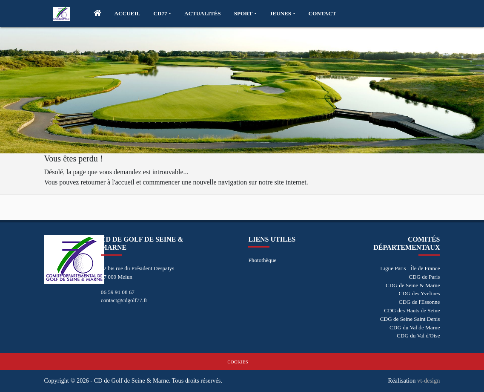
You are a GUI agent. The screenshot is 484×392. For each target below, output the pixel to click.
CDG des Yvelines (419, 293)
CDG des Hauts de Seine (412, 310)
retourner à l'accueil (107, 182)
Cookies (237, 361)
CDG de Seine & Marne (413, 285)
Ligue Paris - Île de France (410, 268)
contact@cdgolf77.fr (124, 300)
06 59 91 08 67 (118, 292)
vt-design (428, 380)
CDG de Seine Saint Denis (410, 319)
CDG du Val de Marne (414, 327)
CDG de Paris (424, 277)
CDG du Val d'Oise (418, 335)
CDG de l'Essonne (419, 302)
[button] (162, 13)
